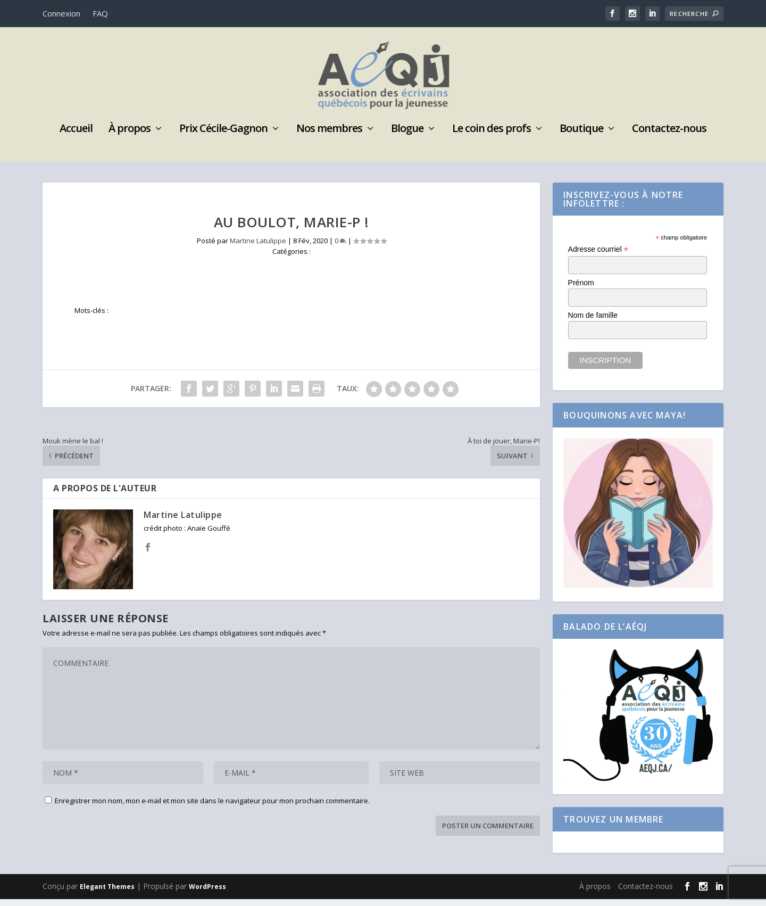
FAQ (100, 13)
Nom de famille (593, 322)
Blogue (407, 136)
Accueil (76, 136)
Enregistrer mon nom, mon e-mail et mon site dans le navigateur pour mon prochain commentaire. (212, 807)
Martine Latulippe (258, 247)
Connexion (61, 13)
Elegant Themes (107, 893)
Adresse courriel (598, 256)
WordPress (207, 893)
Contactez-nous (669, 136)
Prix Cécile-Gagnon (223, 136)
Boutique (581, 136)
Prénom (581, 289)
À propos (130, 136)
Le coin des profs (491, 136)
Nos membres (329, 136)
